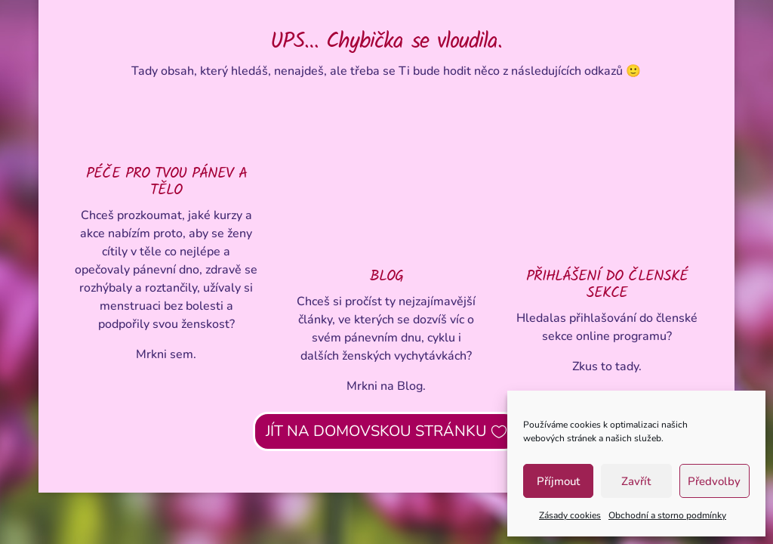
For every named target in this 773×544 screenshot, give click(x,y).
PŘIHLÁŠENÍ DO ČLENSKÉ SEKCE (607, 284)
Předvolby (714, 481)
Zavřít (636, 481)
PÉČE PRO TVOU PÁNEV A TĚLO (166, 182)
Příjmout (558, 481)
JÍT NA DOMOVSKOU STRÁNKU (376, 431)
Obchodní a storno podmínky (667, 515)
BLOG (386, 276)
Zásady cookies (570, 515)
